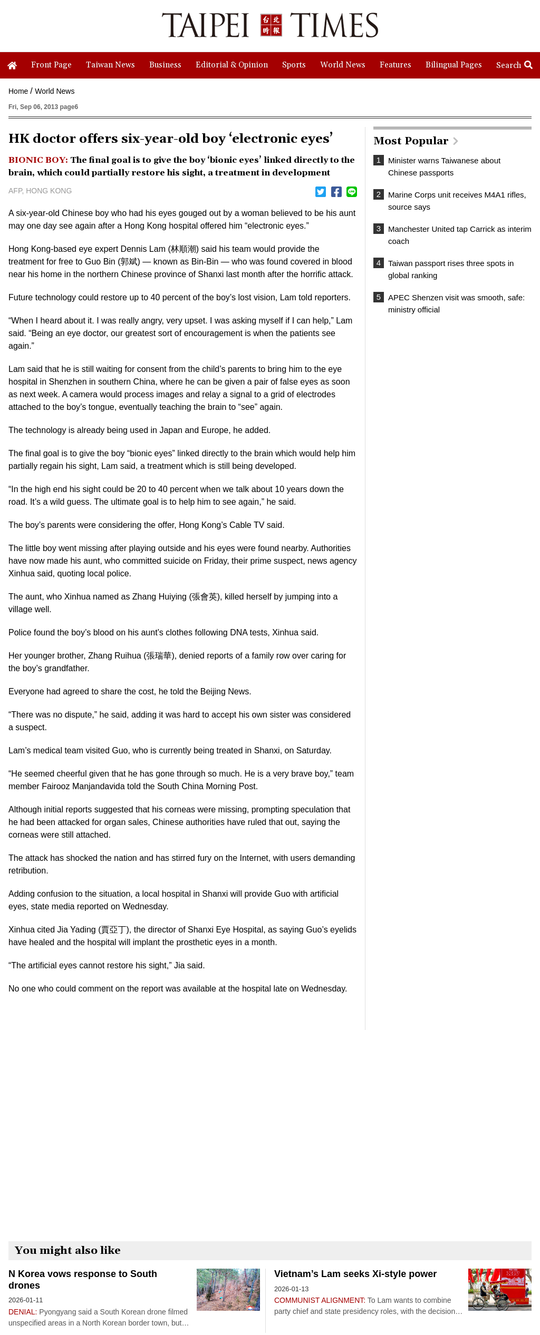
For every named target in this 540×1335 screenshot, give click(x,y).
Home (18, 91)
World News (54, 91)
